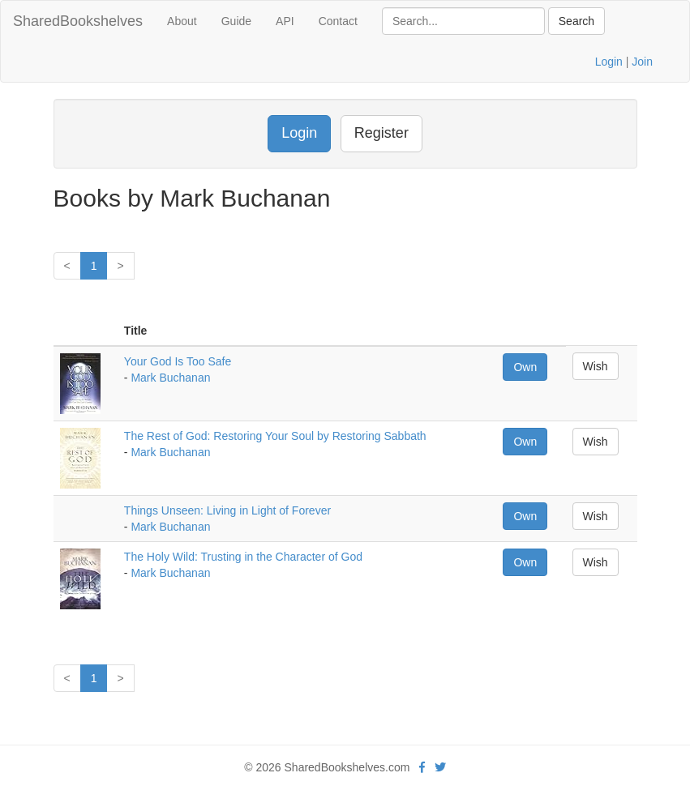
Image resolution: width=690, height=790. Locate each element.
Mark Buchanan (170, 377)
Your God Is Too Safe (177, 361)
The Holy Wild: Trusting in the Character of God (243, 556)
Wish (595, 366)
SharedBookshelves (78, 21)
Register (381, 133)
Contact (338, 21)
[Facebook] (422, 767)
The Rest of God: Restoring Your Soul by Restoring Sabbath (275, 435)
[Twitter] (440, 767)
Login (609, 61)
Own (525, 367)
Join (642, 61)
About (182, 21)
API (285, 21)
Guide (236, 21)
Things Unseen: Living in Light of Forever (227, 510)
